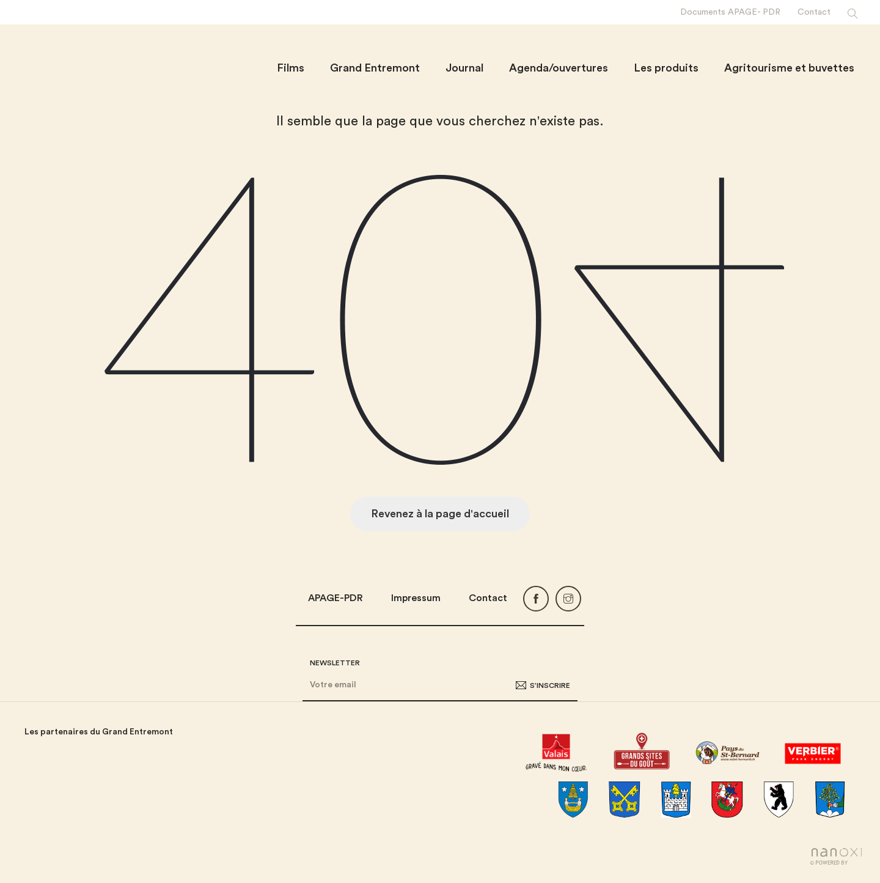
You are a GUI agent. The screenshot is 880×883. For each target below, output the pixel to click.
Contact (488, 598)
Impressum (416, 598)
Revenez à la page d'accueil (440, 513)
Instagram (568, 598)
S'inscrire (550, 685)
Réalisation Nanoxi (836, 856)
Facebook (536, 598)
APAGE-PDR (335, 598)
